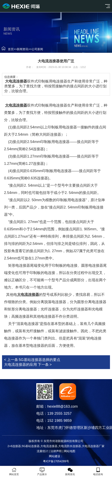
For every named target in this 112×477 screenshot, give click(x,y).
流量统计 (42, 451)
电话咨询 (98, 471)
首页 (8, 49)
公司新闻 (34, 49)
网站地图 (69, 451)
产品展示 (42, 471)
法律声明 (56, 451)
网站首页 (14, 471)
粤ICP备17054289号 (56, 461)
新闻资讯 (20, 49)
